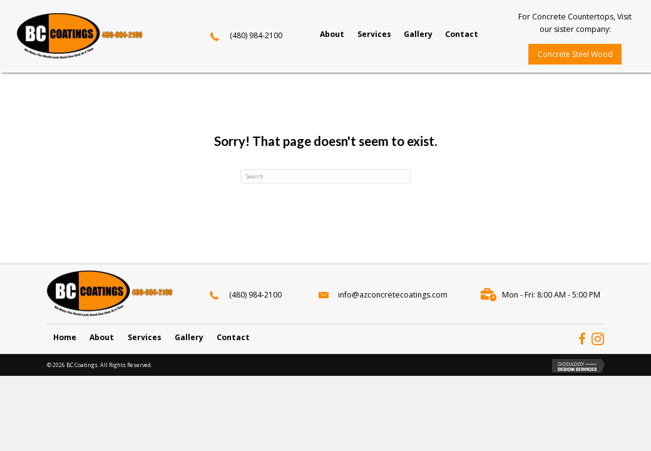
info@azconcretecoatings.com (393, 294)
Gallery (189, 336)
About (102, 336)
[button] (575, 54)
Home (64, 336)
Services (144, 336)
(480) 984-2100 (256, 35)
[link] (332, 34)
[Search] (325, 176)
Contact (233, 336)
